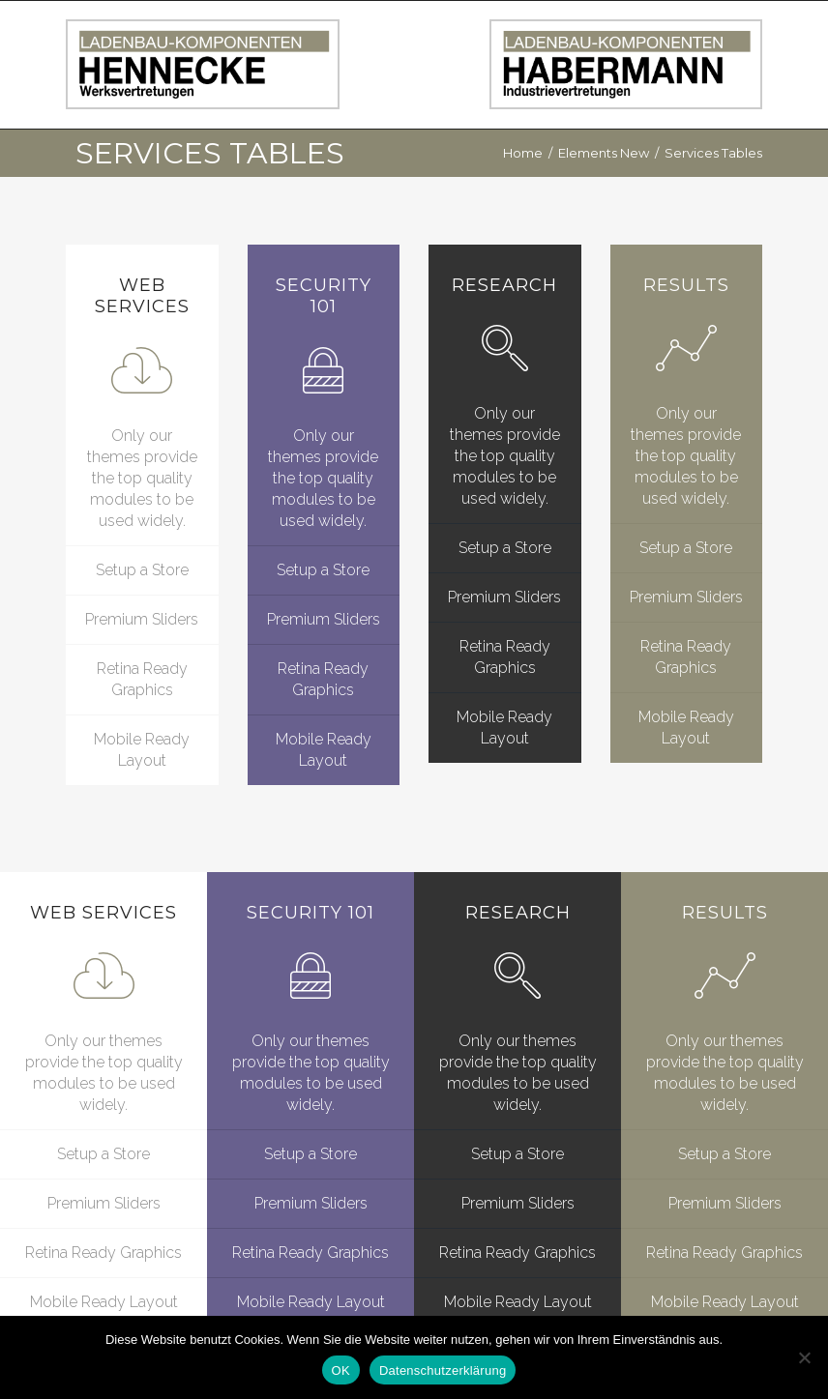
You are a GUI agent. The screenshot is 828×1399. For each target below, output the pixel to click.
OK (341, 1370)
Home (523, 152)
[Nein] (803, 1357)
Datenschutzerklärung (442, 1370)
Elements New (603, 152)
